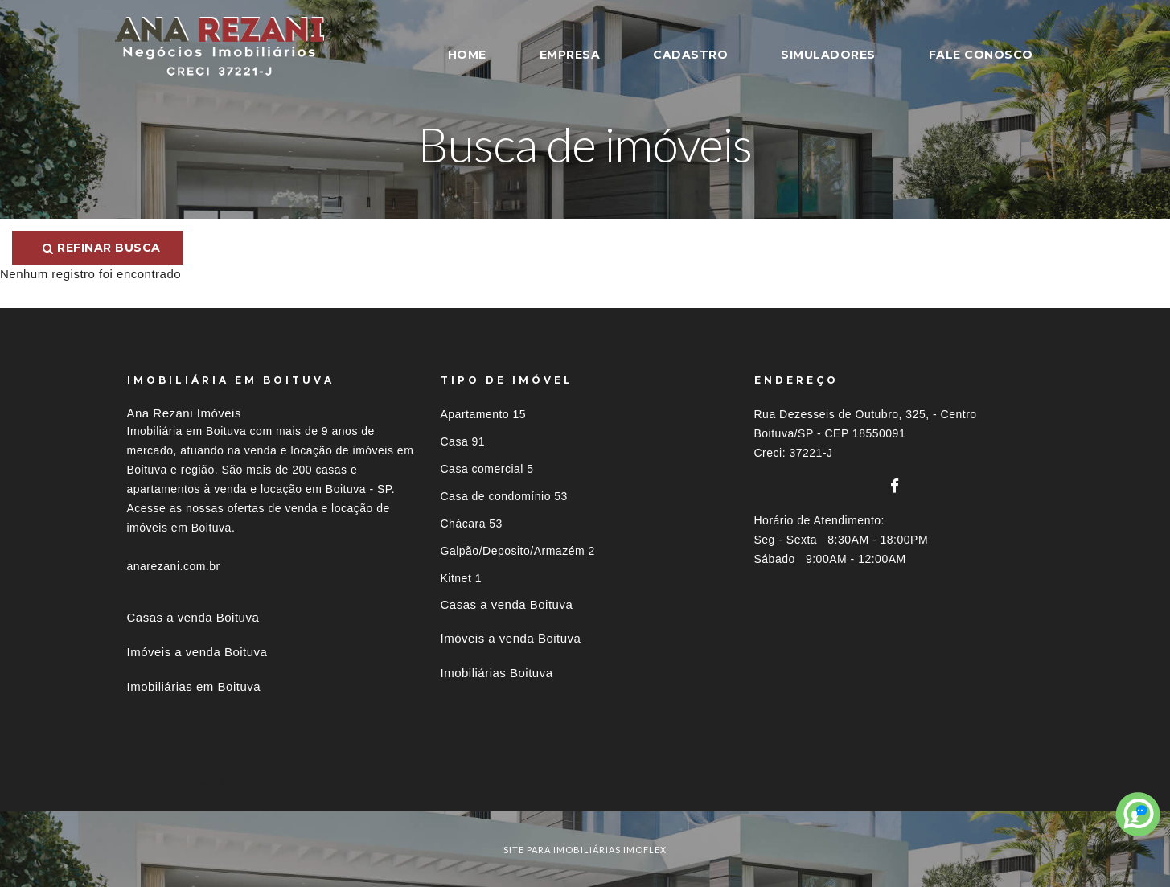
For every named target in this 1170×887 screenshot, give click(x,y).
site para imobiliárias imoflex (585, 849)
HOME (467, 54)
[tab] (585, 782)
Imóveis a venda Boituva (197, 652)
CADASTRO (690, 54)
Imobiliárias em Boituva (194, 686)
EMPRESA (570, 54)
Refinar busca (102, 247)
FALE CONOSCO (981, 54)
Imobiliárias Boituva (497, 673)
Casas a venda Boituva (193, 617)
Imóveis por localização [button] (192, 782)
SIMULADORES (828, 54)
